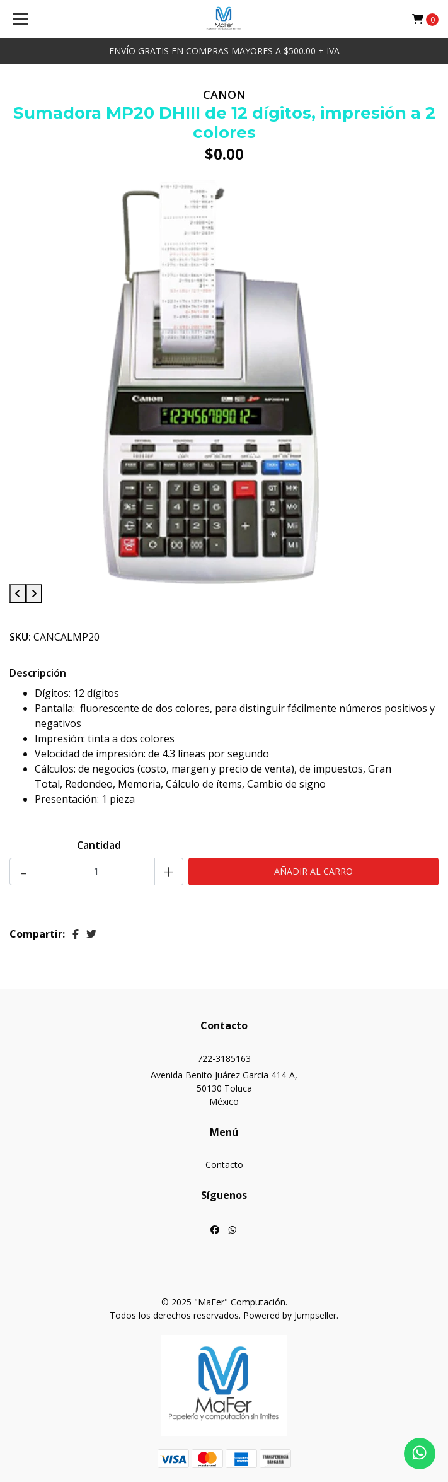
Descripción (37, 673)
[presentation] (17, 593)
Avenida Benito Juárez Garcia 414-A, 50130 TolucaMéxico (224, 1088)
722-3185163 (224, 1059)
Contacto (224, 1164)
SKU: (20, 637)
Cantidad (99, 845)
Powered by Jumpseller (289, 1315)
